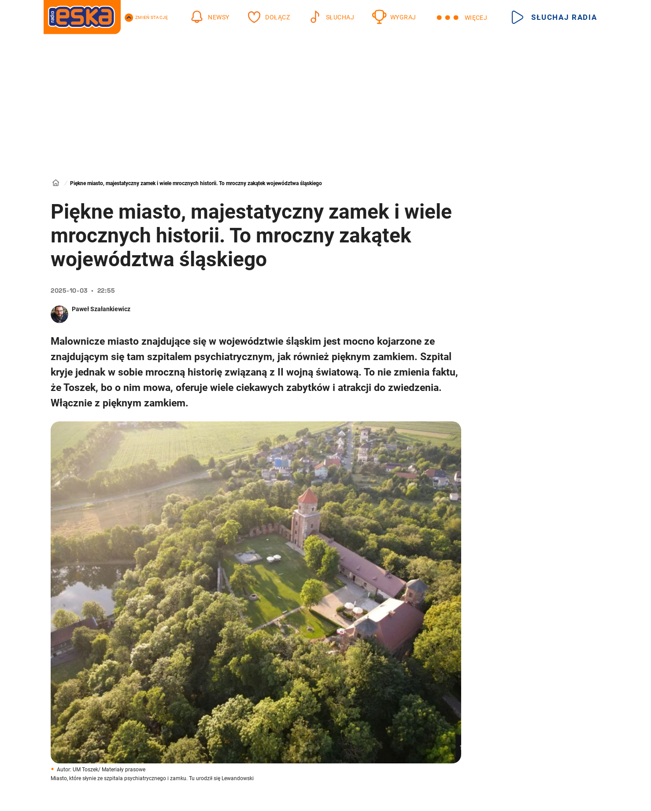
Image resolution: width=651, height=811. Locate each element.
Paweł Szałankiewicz (101, 308)
